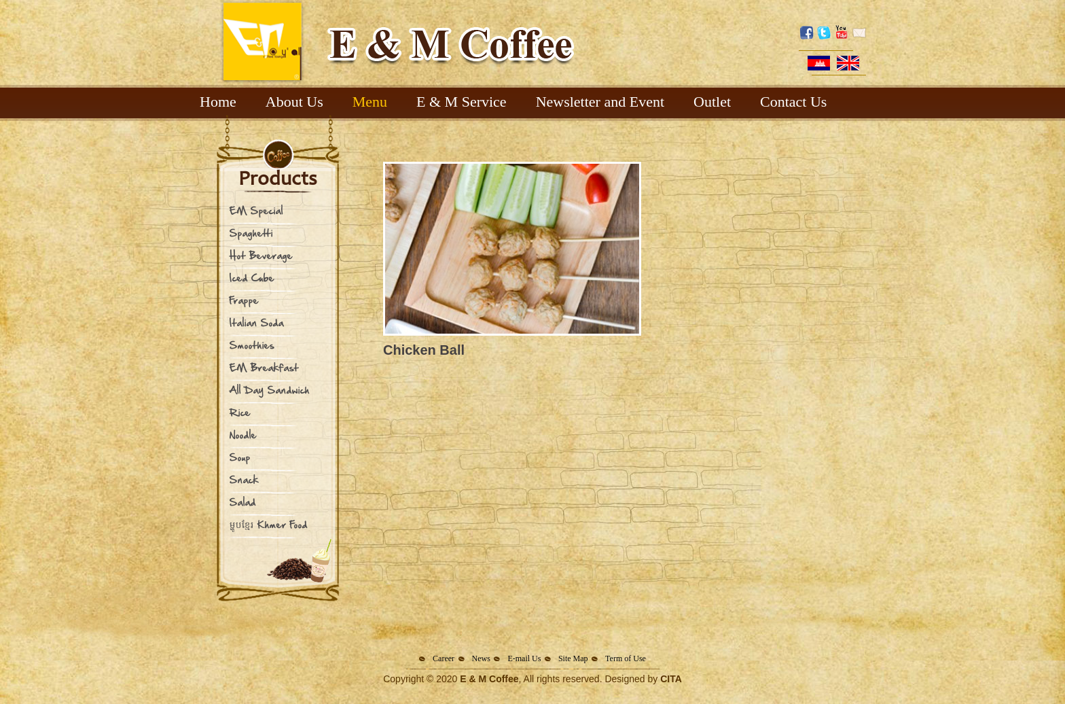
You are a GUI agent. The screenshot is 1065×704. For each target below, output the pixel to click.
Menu (370, 101)
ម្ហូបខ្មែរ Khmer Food (269, 524)
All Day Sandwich (270, 390)
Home (218, 101)
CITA (671, 678)
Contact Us (793, 101)
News (481, 658)
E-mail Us (524, 658)
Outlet (712, 101)
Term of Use (625, 658)
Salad (243, 502)
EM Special (256, 210)
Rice (240, 412)
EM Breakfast (264, 367)
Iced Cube (252, 277)
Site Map (573, 658)
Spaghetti (251, 233)
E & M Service (461, 101)
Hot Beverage (261, 255)
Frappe (244, 300)
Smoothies (252, 345)
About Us (294, 101)
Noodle (243, 434)
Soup (240, 457)
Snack (244, 479)
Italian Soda (257, 322)
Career (443, 658)
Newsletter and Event (600, 101)
